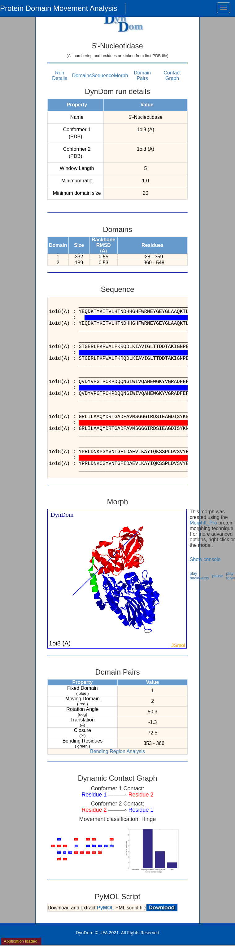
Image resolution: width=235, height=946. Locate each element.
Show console (205, 559)
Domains (82, 75)
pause (217, 575)
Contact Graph (172, 75)
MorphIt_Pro (203, 522)
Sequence (103, 75)
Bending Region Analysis (117, 751)
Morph (121, 75)
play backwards (199, 575)
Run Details (59, 75)
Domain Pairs (142, 75)
